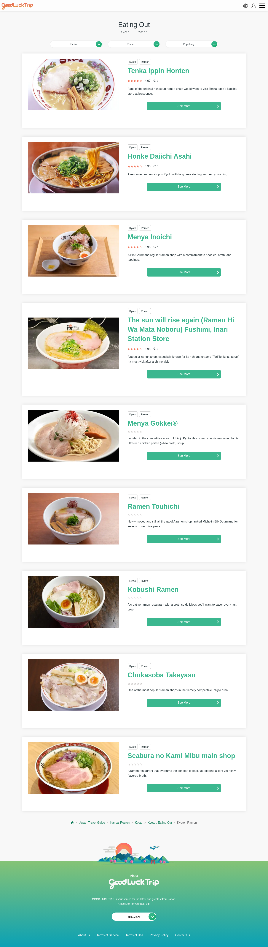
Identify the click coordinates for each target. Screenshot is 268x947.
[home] (17, 6)
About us (84, 935)
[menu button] (262, 5)
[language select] (245, 6)
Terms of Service (108, 935)
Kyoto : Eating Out (160, 822)
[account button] (253, 6)
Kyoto (139, 822)
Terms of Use (134, 935)
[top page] (72, 822)
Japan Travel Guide (92, 822)
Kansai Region (120, 822)
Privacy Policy (159, 935)
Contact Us (182, 935)
